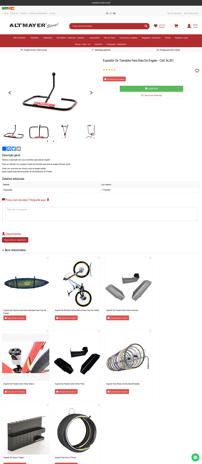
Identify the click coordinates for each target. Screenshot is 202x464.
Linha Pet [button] (98, 44)
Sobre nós (14, 13)
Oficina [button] (167, 37)
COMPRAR (151, 88)
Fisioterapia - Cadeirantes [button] (116, 44)
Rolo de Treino (109, 37)
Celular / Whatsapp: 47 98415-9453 (67, 422)
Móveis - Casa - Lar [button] (82, 44)
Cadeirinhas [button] (47, 37)
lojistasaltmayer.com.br (69, 425)
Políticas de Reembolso (38, 13)
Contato (52, 13)
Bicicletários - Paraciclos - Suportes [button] (70, 37)
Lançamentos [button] (94, 37)
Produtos (23, 13)
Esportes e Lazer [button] (181, 37)
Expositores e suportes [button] (128, 37)
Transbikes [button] (34, 37)
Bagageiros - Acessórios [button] (151, 37)
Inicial (6, 13)
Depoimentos (10, 435)
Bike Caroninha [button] (19, 37)
